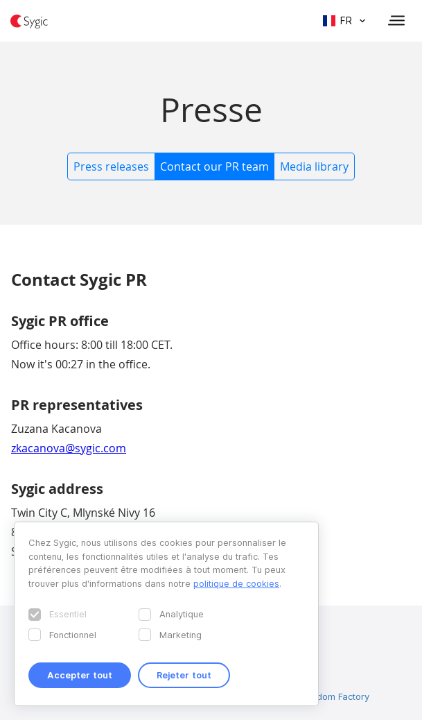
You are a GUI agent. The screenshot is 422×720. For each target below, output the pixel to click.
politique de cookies (236, 583)
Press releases (111, 166)
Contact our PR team (214, 166)
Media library (314, 166)
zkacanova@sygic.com (68, 448)
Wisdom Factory (335, 696)
